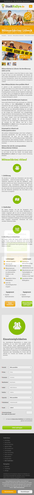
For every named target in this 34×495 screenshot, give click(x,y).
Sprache (4, 397)
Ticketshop (7, 468)
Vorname (4, 377)
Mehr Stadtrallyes (9, 460)
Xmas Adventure (8, 454)
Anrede (4, 367)
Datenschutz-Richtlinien (17, 419)
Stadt (14, 6)
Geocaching (7, 442)
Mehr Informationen (19, 487)
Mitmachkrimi (8, 456)
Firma (3, 372)
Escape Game (8, 458)
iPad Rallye (7, 440)
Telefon (4, 392)
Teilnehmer (5, 402)
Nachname (5, 382)
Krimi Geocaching (9, 444)
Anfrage (6, 470)
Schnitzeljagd (8, 450)
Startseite (10, 35)
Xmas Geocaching (9, 452)
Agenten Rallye (8, 446)
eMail (3, 387)
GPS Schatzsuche (9, 448)
